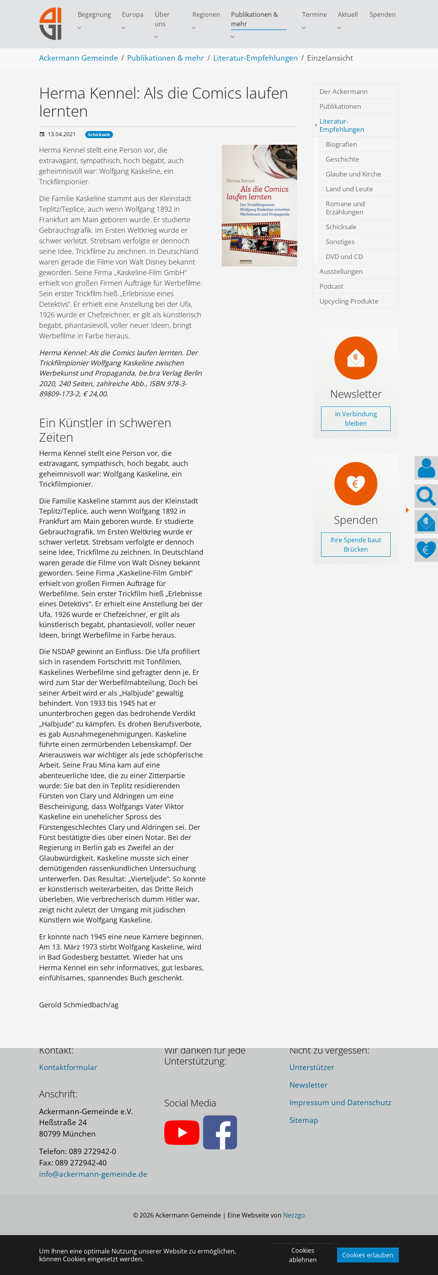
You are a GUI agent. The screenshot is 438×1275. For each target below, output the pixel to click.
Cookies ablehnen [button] (303, 1255)
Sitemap (303, 1120)
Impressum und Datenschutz (340, 1102)
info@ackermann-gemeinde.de (93, 1174)
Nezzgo (294, 1215)
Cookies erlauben (367, 1255)
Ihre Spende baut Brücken (355, 566)
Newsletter (308, 1084)
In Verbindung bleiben (356, 440)
